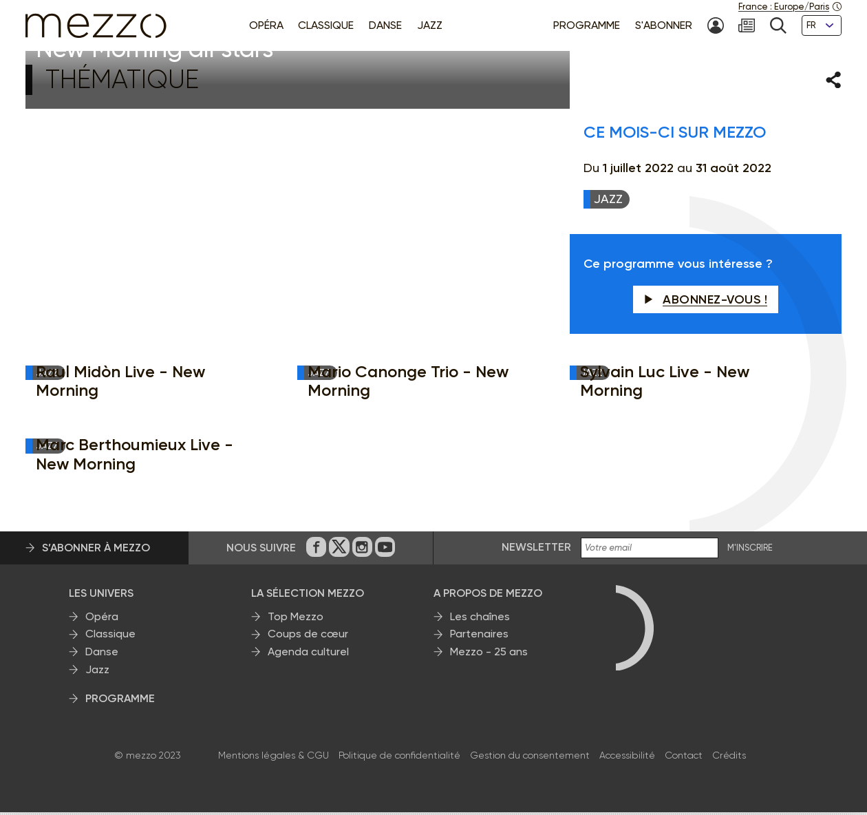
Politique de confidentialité (399, 757)
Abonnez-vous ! (706, 302)
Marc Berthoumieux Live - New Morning (134, 457)
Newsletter (536, 550)
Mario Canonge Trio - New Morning (408, 384)
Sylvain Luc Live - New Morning (664, 384)
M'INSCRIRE (750, 551)
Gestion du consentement (530, 757)
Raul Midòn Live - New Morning (120, 384)
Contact (684, 757)
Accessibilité (627, 757)
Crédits (729, 757)
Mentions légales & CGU (273, 757)
